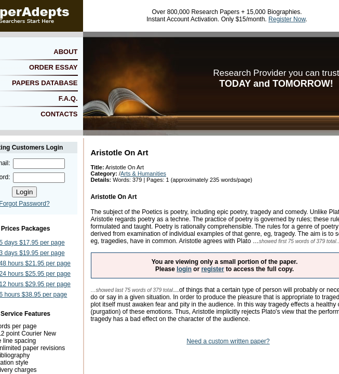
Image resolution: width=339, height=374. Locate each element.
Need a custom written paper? (227, 341)
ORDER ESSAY (53, 67)
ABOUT (65, 52)
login (184, 269)
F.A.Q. (68, 98)
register (212, 269)
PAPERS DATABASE (44, 83)
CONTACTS (58, 114)
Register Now (286, 19)
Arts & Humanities (143, 173)
